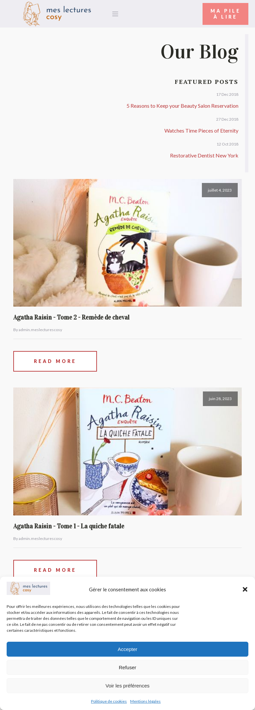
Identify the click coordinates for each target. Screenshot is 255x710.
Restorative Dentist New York (204, 155)
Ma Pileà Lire (226, 14)
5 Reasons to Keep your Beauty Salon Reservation (182, 105)
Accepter (127, 649)
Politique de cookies (109, 701)
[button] (245, 589)
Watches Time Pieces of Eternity (201, 130)
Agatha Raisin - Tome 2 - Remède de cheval (71, 317)
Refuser (127, 667)
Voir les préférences (128, 685)
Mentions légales (145, 701)
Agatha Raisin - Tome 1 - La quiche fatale (68, 526)
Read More (55, 361)
